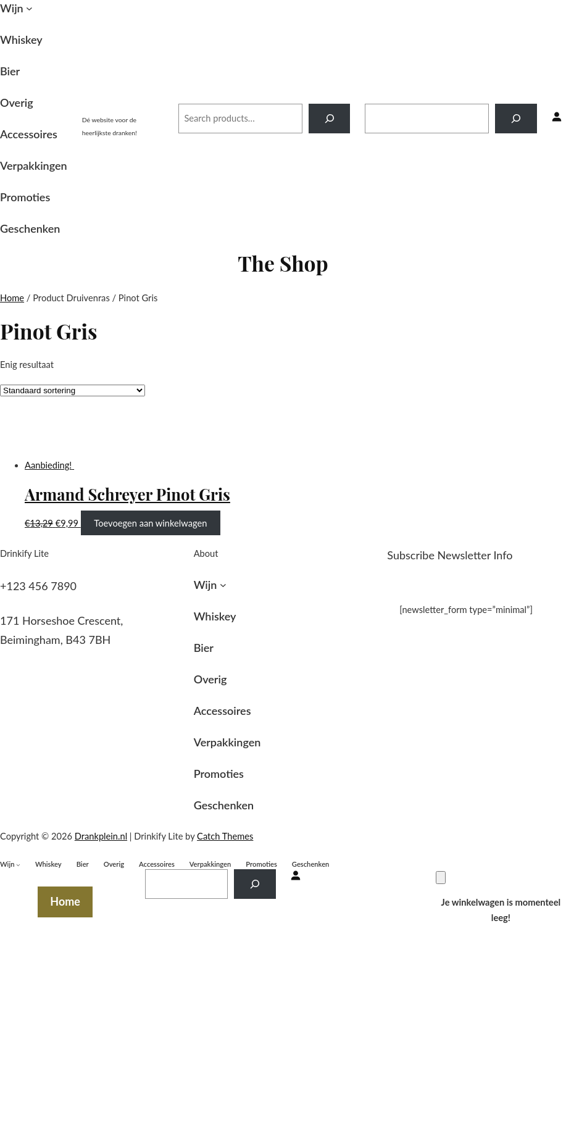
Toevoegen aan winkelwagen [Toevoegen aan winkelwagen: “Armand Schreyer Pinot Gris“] (150, 523)
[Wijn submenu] (29, 8)
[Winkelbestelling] (72, 390)
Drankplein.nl (123, 105)
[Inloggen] (557, 118)
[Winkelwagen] (441, 877)
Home (12, 298)
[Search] (329, 118)
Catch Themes (225, 836)
